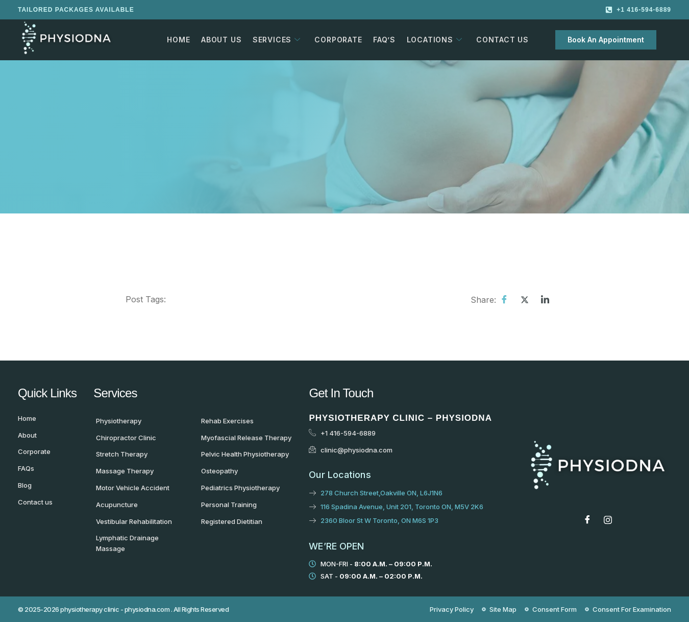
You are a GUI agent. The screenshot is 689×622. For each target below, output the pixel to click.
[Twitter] (524, 299)
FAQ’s (381, 39)
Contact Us (498, 39)
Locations (430, 40)
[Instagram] (608, 519)
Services (275, 40)
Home (178, 39)
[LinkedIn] (545, 299)
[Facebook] (504, 299)
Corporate (335, 39)
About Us (220, 39)
